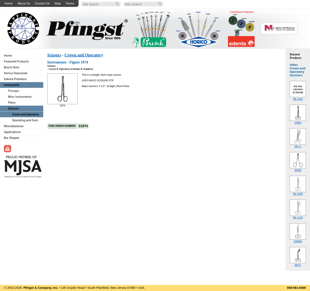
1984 (297, 122)
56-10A (298, 99)
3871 (297, 265)
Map (58, 3)
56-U (298, 146)
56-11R (298, 217)
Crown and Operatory (83, 55)
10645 (298, 241)
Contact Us (42, 3)
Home (8, 3)
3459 (297, 170)
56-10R (298, 193)
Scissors (54, 55)
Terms (70, 3)
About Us (23, 3)
